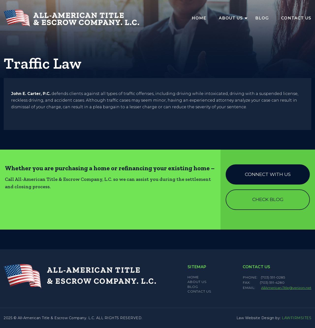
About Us (231, 18)
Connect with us (268, 174)
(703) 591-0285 (273, 277)
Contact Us (296, 18)
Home (199, 18)
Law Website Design (255, 318)
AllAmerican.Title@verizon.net (286, 287)
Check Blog (268, 199)
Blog (262, 18)
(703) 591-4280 (272, 282)
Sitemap (197, 267)
